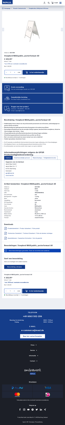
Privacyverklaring (38, 422)
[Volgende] (62, 29)
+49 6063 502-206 (32, 316)
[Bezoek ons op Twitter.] (36, 409)
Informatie (32, 355)
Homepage (6, 8)
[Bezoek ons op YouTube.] (28, 409)
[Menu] (60, 3)
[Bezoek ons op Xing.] (45, 409)
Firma (32, 345)
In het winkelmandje (35, 72)
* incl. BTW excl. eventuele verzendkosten (15, 64)
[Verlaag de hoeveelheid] (6, 72)
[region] (32, 31)
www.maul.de (10, 175)
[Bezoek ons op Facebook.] (20, 409)
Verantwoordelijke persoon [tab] (22, 158)
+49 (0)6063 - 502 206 (23, 108)
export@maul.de (20, 110)
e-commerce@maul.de (32, 330)
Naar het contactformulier (32, 336)
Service (32, 350)
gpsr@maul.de (10, 173)
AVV (27, 422)
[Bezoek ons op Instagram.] (24, 409)
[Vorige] (3, 29)
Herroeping (31, 422)
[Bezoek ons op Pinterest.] (32, 409)
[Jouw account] (44, 3)
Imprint (24, 422)
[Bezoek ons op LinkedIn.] (41, 409)
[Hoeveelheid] (10, 72)
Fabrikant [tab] (8, 158)
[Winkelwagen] (54, 2)
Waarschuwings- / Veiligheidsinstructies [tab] (44, 158)
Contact (32, 361)
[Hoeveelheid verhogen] (14, 72)
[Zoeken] (49, 3)
